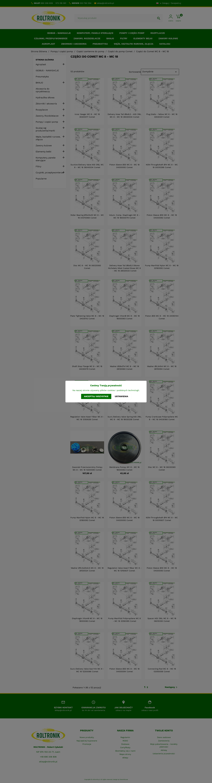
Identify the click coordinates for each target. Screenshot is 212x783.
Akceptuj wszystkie (96, 396)
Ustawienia (121, 396)
